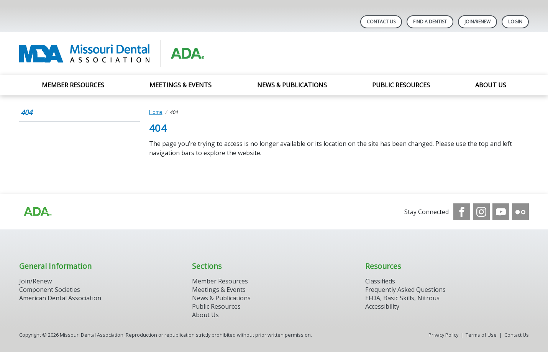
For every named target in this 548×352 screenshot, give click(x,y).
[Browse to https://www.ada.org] (37, 211)
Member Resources (73, 85)
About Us (490, 85)
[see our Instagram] (481, 211)
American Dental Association (60, 298)
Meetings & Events (180, 85)
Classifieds (380, 281)
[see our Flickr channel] (520, 211)
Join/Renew (477, 21)
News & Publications (292, 85)
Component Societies (49, 289)
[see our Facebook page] (461, 211)
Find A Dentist (430, 21)
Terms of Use (481, 334)
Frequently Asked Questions (405, 289)
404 (26, 112)
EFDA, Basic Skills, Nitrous (402, 298)
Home (155, 112)
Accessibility (382, 306)
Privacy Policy (443, 334)
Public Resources (401, 85)
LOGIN (515, 21)
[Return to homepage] (118, 53)
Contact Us (381, 21)
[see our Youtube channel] (500, 211)
